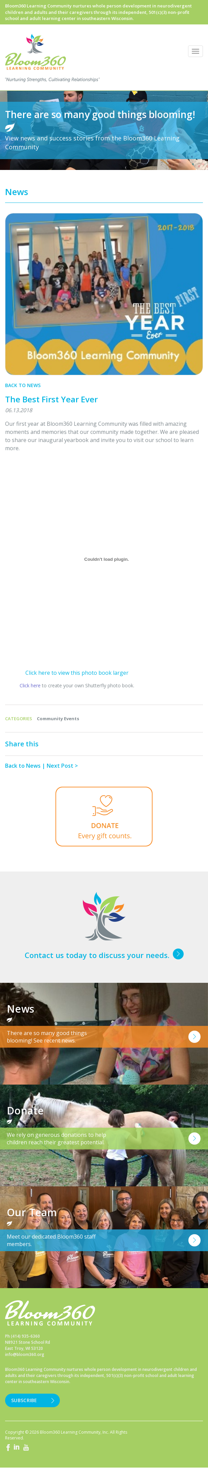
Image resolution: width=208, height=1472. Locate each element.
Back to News (23, 385)
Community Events (58, 718)
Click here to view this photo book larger (77, 672)
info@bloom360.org (24, 1354)
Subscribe (24, 1400)
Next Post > (62, 765)
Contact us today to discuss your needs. (97, 955)
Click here (30, 685)
